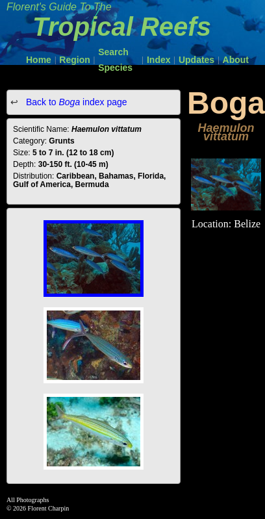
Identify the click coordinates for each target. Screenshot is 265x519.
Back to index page (75, 102)
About (236, 60)
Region (74, 60)
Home (38, 60)
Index (159, 60)
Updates (196, 60)
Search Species (115, 60)
